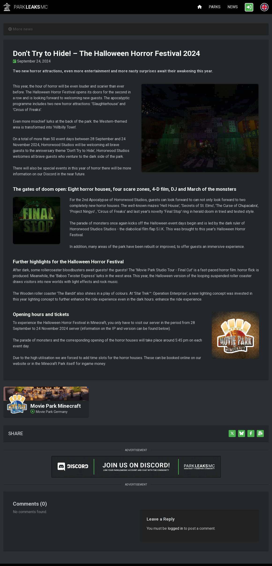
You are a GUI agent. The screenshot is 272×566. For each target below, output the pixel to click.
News (232, 7)
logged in (175, 528)
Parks (214, 7)
